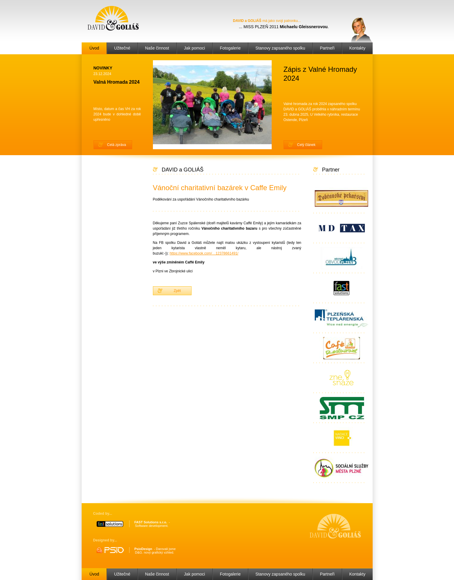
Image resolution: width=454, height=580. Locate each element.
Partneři (327, 48)
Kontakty (357, 48)
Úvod (94, 48)
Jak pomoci (194, 48)
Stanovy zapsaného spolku (280, 48)
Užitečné (122, 48)
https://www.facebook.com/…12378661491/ (204, 253)
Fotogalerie (230, 48)
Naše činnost (157, 48)
